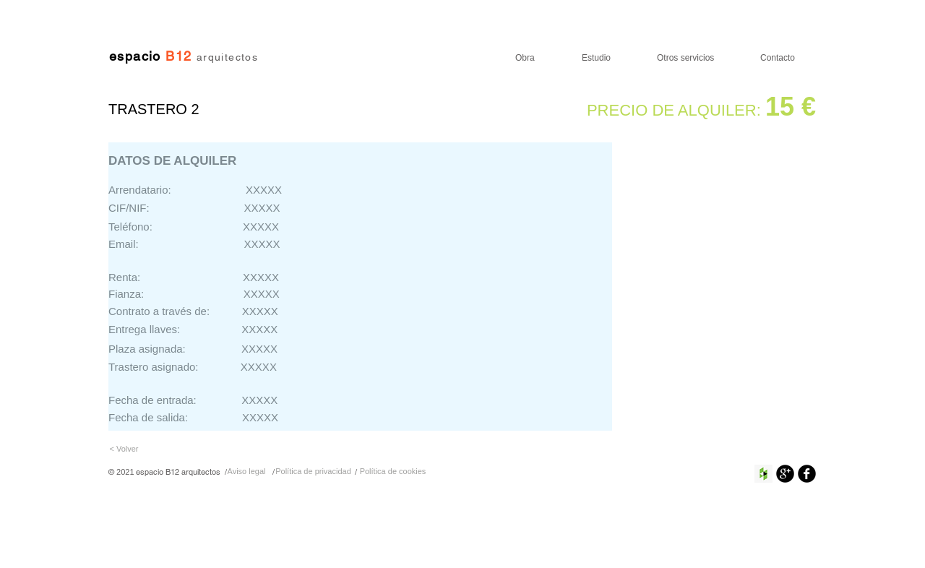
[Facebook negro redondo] (807, 474)
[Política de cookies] (392, 472)
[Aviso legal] (246, 472)
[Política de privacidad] (313, 472)
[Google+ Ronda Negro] (785, 474)
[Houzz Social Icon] (763, 474)
